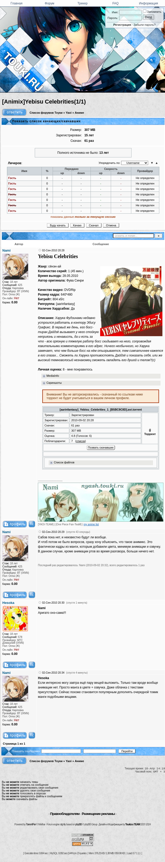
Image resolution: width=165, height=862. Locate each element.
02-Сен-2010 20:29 (53, 532)
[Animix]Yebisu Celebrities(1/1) (44, 101)
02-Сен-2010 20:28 (53, 250)
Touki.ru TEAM (132, 824)
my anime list (91, 524)
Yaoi (69, 112)
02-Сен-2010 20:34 (53, 672)
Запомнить (152, 11)
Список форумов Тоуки (46, 112)
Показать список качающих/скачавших (46, 121)
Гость (12, 178)
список (80, 441)
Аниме (79, 112)
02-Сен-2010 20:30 (53, 602)
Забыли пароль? (145, 24)
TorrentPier (31, 824)
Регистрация (122, 24)
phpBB (78, 824)
